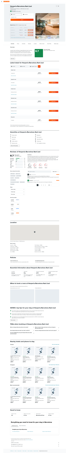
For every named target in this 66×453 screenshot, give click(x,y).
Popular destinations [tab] (22, 425)
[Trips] (1, 18)
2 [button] (34, 25)
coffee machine (22, 182)
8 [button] (24, 25)
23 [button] (26, 30)
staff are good (13, 173)
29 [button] (24, 32)
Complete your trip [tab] (15, 425)
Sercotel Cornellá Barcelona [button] (27, 377)
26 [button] (17, 32)
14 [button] (22, 27)
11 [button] (31, 25)
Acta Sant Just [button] (37, 377)
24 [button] (29, 30)
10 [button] (29, 25)
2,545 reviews (18, 11)
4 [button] (31, 23)
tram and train (17, 177)
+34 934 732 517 (13, 9)
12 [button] (17, 27)
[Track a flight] (1, 13)
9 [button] (34, 27)
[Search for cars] (1, 8)
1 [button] (24, 23)
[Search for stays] (1, 6)
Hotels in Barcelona (30, 431)
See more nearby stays (55, 344)
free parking (12, 184)
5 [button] (17, 25)
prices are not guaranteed (29, 439)
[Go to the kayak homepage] (6, 1)
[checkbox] (15, 201)
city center (12, 177)
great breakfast (18, 175)
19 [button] (17, 30)
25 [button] (31, 30)
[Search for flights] (1, 4)
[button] (2, 1)
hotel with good (13, 175)
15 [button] (24, 27)
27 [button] (43, 32)
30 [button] (26, 32)
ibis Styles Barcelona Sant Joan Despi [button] (15, 356)
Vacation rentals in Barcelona (46, 431)
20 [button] (19, 30)
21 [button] (22, 30)
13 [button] (43, 27)
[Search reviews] (40, 171)
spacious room (18, 173)
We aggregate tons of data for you (35, 444)
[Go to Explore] (1, 11)
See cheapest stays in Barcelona (54, 364)
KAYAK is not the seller (35, 442)
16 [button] (26, 27)
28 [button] (22, 32)
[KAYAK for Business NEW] (1, 15)
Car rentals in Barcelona (15, 431)
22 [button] (24, 30)
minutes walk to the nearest (15, 182)
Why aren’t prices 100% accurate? (35, 446)
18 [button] (31, 27)
